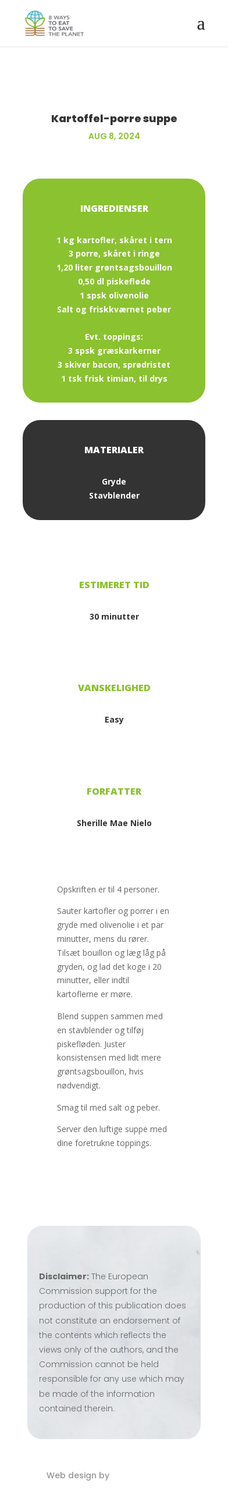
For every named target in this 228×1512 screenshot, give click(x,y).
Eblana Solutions (147, 1475)
